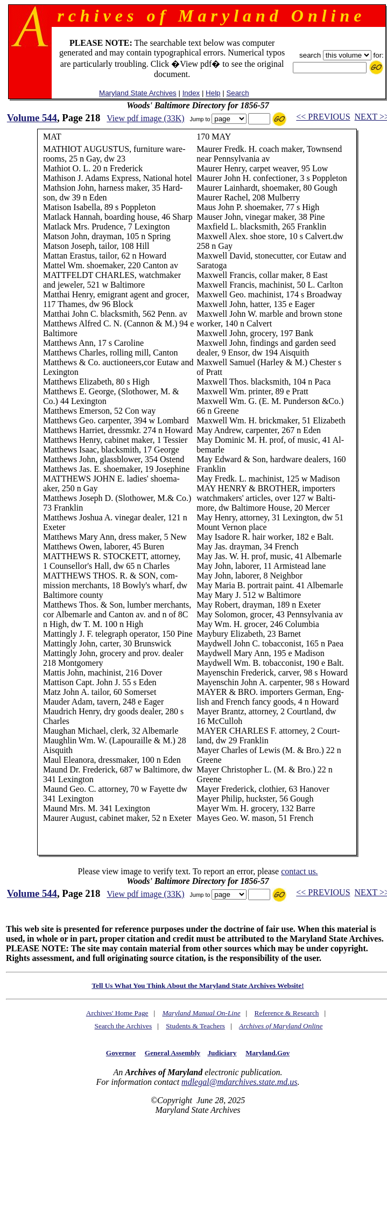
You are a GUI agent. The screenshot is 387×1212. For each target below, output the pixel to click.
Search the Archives (123, 1026)
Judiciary (221, 1053)
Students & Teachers (195, 1026)
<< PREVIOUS (323, 116)
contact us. (299, 871)
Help (213, 93)
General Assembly (172, 1053)
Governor (121, 1053)
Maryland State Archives (138, 93)
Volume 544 (32, 117)
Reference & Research (287, 1013)
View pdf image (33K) (145, 118)
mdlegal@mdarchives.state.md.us (239, 1081)
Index (191, 93)
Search (237, 93)
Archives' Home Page (117, 1013)
